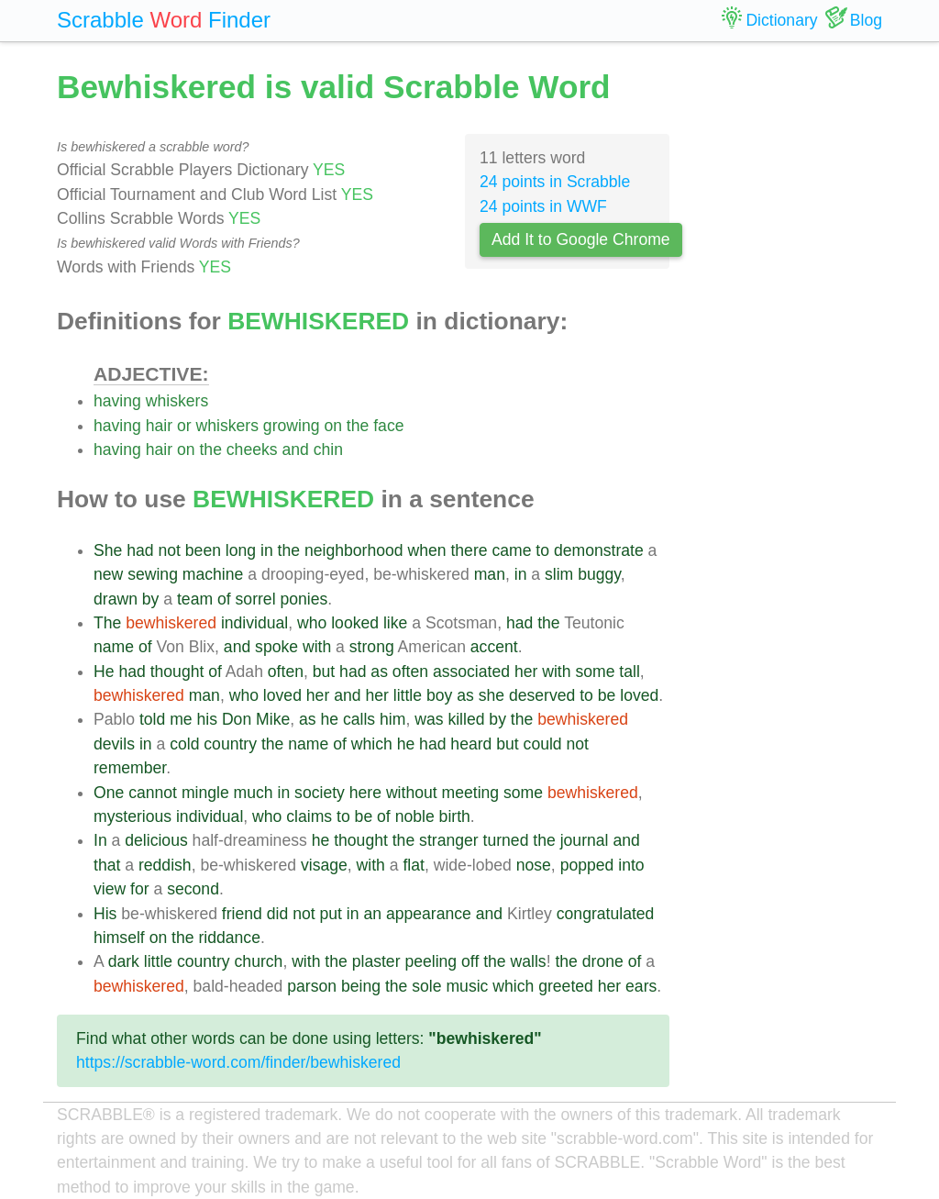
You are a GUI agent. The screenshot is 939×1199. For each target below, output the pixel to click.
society (319, 792)
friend (242, 914)
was (428, 719)
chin (328, 449)
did (277, 914)
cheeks (252, 449)
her (525, 671)
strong (371, 647)
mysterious (132, 816)
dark (123, 961)
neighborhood (353, 550)
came (511, 550)
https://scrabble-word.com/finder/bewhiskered (238, 1062)
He (104, 671)
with (317, 647)
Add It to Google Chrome (581, 239)
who (311, 623)
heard (471, 744)
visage (324, 865)
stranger (449, 840)
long (241, 550)
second (193, 889)
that (107, 865)
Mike (273, 719)
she (491, 695)
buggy (599, 574)
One (109, 792)
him (392, 719)
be (607, 695)
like (395, 623)
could (543, 744)
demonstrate (599, 550)
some (594, 671)
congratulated (606, 914)
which (371, 744)
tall (629, 671)
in (266, 550)
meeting (471, 792)
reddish (165, 865)
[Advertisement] (790, 339)
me (181, 719)
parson (312, 986)
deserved (542, 695)
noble (415, 816)
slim (559, 574)
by (151, 599)
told (152, 719)
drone (603, 961)
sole (426, 986)
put (330, 914)
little (407, 695)
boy (439, 695)
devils (114, 744)
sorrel (256, 599)
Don (236, 719)
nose (533, 865)
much (253, 792)
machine (213, 574)
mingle (205, 792)
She (108, 550)
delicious (156, 840)
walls (529, 961)
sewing (152, 574)
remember (130, 768)
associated (471, 671)
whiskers (177, 401)
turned (506, 840)
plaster (376, 961)
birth (454, 816)
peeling (430, 961)
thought (177, 671)
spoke (276, 647)
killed (465, 719)
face (388, 425)
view (110, 889)
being (361, 986)
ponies (303, 599)
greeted (565, 986)
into (631, 865)
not (169, 550)
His (105, 914)
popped (587, 865)
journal (584, 840)
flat (413, 865)
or (184, 425)
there (468, 550)
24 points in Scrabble (555, 181)
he (329, 719)
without (411, 792)
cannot (152, 792)
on (333, 425)
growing (291, 425)
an (372, 914)
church (259, 961)
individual (254, 623)
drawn (116, 599)
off (470, 961)
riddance (229, 937)
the (358, 425)
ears (641, 986)
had (140, 550)
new (108, 574)
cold (184, 744)
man (489, 574)
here (365, 792)
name (114, 647)
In (100, 840)
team (195, 599)
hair (159, 425)
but (324, 671)
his (207, 719)
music (467, 986)
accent (494, 647)
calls (359, 719)
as (379, 671)
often (286, 671)
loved (282, 695)
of (224, 599)
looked (355, 623)
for (139, 889)
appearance (428, 914)
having (117, 401)
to (542, 550)
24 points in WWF (543, 206)
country (230, 744)
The (107, 623)
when (426, 550)
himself (119, 937)
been (203, 550)
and (295, 449)
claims (309, 816)
